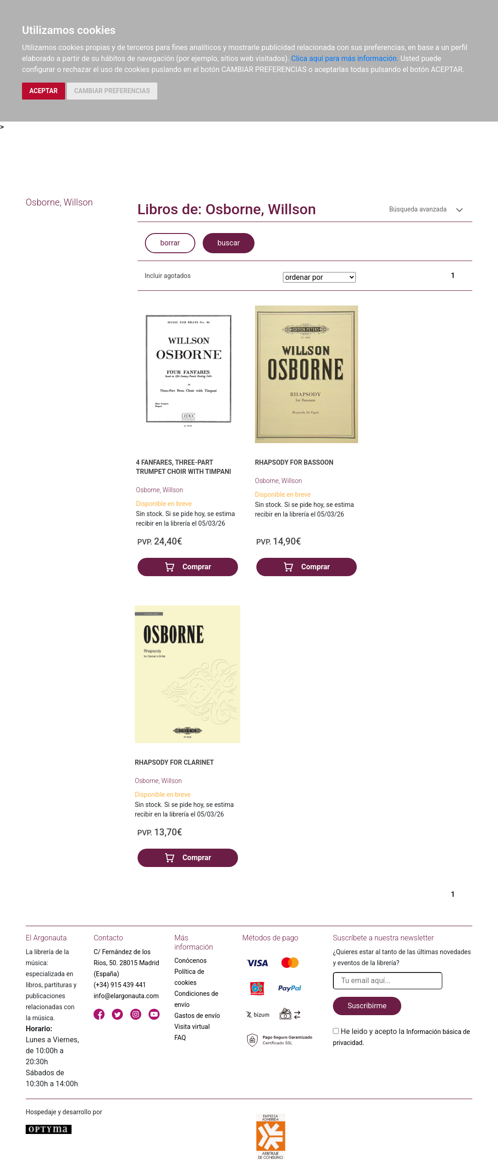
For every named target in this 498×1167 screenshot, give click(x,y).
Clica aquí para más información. (344, 58)
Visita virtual (192, 1026)
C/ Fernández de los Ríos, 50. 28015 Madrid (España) (126, 963)
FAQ (180, 1037)
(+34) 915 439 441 (120, 985)
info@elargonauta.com (126, 996)
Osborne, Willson (159, 490)
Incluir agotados (168, 275)
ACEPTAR (43, 90)
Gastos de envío (197, 1015)
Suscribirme (367, 1005)
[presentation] (402, 1070)
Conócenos (190, 960)
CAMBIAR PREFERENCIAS (112, 90)
